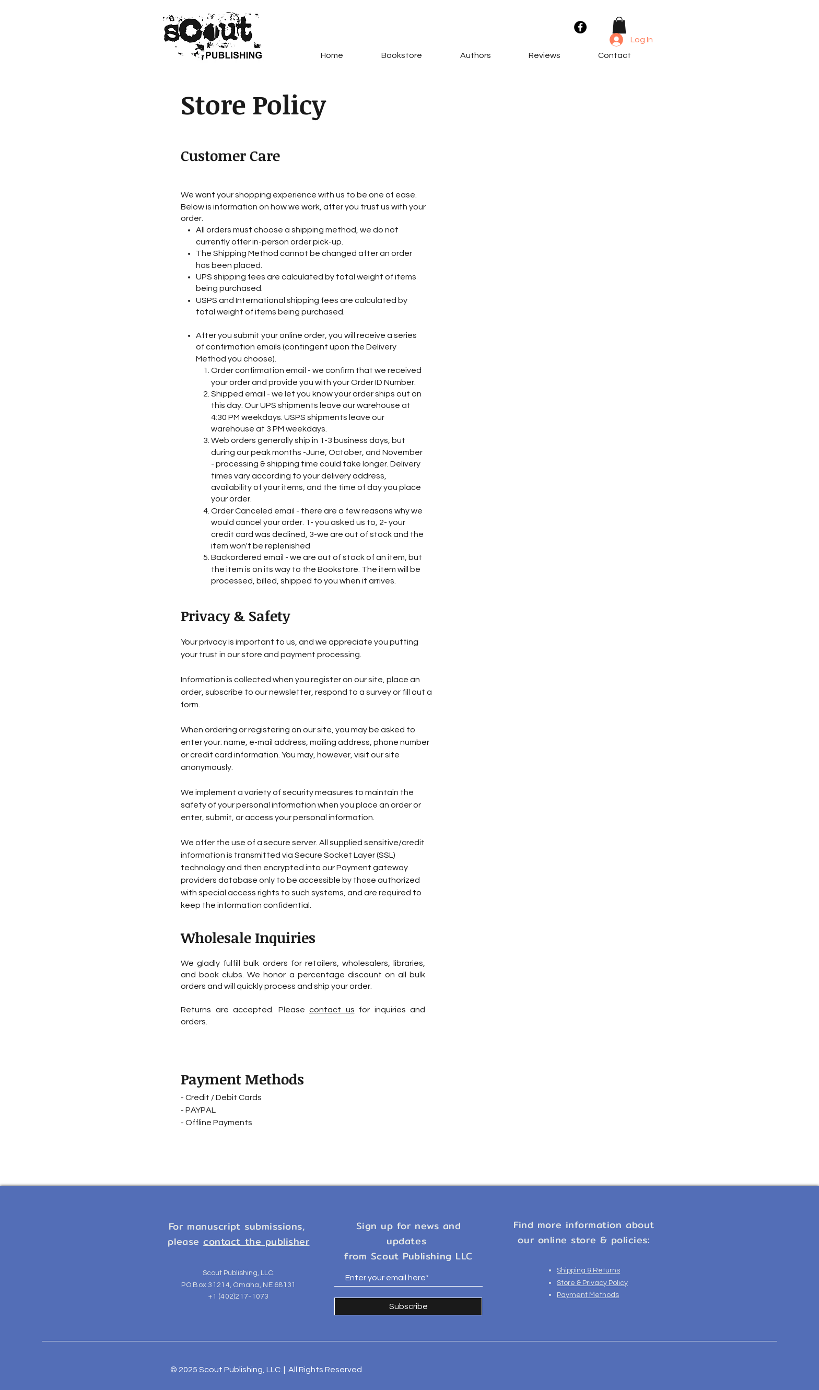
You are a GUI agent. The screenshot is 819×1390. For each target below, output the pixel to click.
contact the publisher (256, 1241)
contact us (332, 1010)
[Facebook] (580, 27)
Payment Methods (588, 1295)
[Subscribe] (408, 1306)
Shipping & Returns (588, 1270)
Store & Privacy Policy (592, 1283)
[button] (619, 25)
